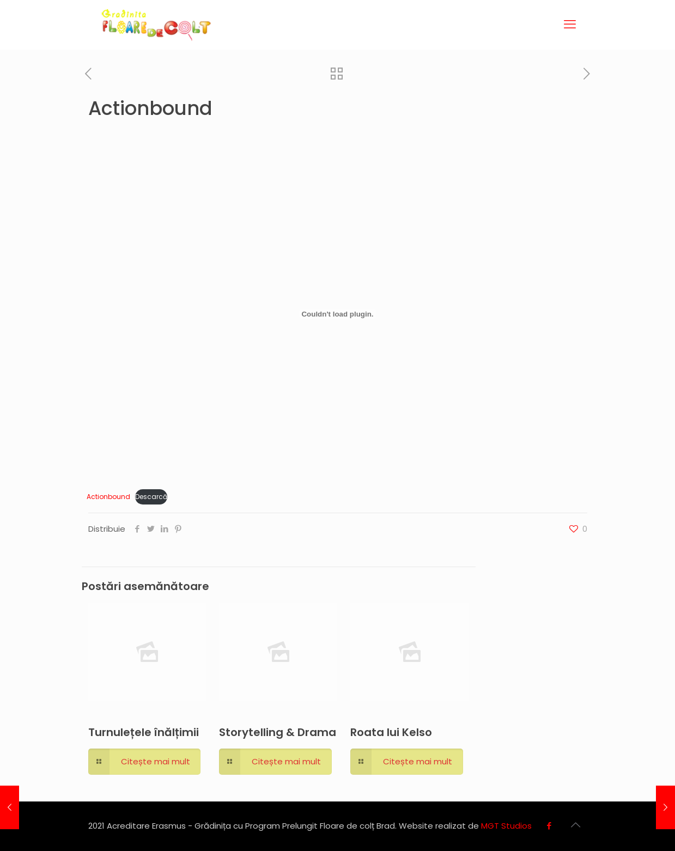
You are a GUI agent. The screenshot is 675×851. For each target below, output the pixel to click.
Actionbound (108, 496)
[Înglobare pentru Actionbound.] (337, 313)
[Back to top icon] (575, 824)
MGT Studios (506, 825)
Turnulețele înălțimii (143, 732)
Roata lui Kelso (391, 732)
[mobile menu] (570, 24)
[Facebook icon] (549, 825)
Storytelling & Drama (277, 732)
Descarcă (151, 496)
